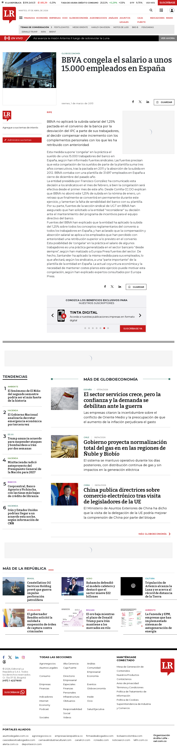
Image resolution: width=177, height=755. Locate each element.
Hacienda (13, 410)
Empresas (44, 684)
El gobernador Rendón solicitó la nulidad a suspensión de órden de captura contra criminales (41, 622)
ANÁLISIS (113, 18)
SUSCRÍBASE (167, 2)
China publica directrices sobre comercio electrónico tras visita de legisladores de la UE (122, 496)
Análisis (91, 663)
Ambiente (13, 386)
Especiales (69, 684)
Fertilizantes (61, 27)
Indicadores (46, 696)
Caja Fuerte (69, 667)
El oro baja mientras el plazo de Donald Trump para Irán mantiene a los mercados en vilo (100, 621)
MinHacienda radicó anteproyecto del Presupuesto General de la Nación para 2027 (24, 467)
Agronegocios (47, 663)
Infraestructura (71, 696)
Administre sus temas (17, 140)
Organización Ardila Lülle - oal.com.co (161, 738)
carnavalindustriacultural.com (55, 740)
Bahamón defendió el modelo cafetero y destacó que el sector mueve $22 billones (100, 589)
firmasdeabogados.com (99, 735)
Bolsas (90, 610)
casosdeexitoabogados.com (19, 740)
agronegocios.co (41, 735)
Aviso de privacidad (128, 683)
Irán (43, 32)
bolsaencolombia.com (129, 735)
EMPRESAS (55, 18)
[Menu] (21, 17)
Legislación (33, 610)
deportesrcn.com (32, 744)
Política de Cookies (127, 699)
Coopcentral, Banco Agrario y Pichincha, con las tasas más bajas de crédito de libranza (24, 491)
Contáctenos (124, 679)
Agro (89, 578)
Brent (52, 32)
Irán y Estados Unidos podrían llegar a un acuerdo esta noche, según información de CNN (23, 516)
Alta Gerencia (70, 663)
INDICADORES (157, 18)
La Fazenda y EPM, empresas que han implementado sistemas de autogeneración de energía (158, 622)
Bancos (12, 482)
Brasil (30, 578)
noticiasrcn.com (121, 740)
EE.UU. (11, 434)
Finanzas (44, 688)
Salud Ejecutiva (95, 709)
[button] (51, 316)
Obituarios (69, 700)
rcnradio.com (101, 740)
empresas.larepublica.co (69, 735)
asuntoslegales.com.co (16, 735)
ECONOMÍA (42, 18)
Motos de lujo (121, 27)
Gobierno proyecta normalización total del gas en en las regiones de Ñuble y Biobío (125, 448)
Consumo (44, 676)
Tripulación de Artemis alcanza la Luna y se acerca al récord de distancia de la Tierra (158, 589)
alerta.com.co (10, 744)
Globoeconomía (96, 688)
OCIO (65, 18)
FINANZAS (29, 18)
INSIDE (169, 18)
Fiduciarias (148, 27)
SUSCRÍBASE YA (132, 328)
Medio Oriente (80, 27)
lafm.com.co (141, 740)
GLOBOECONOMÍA (78, 18)
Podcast (44, 709)
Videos (67, 717)
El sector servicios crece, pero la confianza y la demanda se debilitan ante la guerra (122, 400)
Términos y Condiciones (130, 687)
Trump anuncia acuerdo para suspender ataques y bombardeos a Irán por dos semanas (25, 443)
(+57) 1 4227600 (12, 680)
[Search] (151, 10)
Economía (93, 676)
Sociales (44, 717)
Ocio (90, 700)
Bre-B (135, 27)
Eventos (91, 684)
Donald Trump (30, 32)
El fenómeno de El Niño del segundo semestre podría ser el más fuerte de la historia (24, 396)
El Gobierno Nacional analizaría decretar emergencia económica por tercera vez (25, 419)
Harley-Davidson (100, 27)
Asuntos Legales (48, 667)
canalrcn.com (82, 740)
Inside (90, 696)
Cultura (150, 578)
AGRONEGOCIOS (98, 18)
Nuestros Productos (128, 675)
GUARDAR (164, 102)
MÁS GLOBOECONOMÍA (153, 533)
